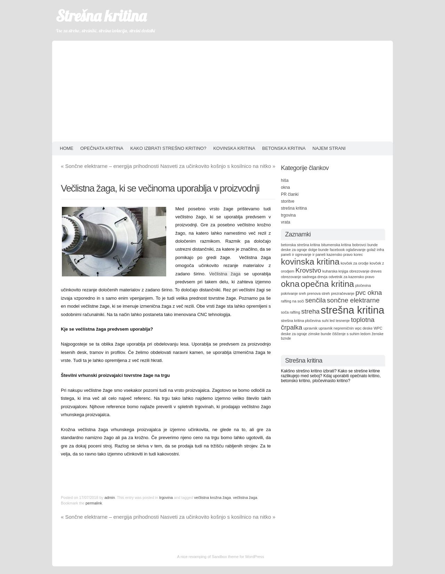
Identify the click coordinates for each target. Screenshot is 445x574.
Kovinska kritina (234, 148)
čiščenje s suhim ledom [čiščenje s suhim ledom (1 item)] (351, 334)
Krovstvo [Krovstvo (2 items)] (308, 270)
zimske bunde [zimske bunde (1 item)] (319, 334)
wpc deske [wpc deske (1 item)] (363, 328)
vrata (285, 222)
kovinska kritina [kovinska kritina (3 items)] (310, 261)
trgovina (166, 497)
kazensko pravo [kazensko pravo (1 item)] (340, 254)
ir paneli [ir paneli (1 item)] (319, 254)
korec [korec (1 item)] (358, 254)
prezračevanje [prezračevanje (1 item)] (342, 293)
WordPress (254, 557)
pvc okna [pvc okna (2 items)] (368, 292)
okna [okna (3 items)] (290, 284)
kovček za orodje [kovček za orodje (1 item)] (355, 263)
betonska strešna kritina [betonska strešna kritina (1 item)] (300, 245)
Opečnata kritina (101, 148)
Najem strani (329, 148)
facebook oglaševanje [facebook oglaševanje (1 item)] (348, 250)
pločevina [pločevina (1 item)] (363, 285)
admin (109, 497)
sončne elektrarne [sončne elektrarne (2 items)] (353, 300)
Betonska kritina (284, 148)
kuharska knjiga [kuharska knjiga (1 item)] (335, 271)
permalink (94, 503)
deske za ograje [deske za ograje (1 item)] (294, 250)
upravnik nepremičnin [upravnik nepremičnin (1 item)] (336, 328)
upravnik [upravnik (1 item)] (310, 328)
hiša (285, 180)
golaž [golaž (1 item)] (371, 250)
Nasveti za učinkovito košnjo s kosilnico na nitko (217, 166)
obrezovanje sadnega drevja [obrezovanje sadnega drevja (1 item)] (304, 277)
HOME (66, 148)
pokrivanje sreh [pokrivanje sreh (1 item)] (293, 293)
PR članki (290, 194)
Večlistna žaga (225, 273)
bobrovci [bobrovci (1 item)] (359, 245)
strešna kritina (294, 208)
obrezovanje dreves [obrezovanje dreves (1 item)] (365, 271)
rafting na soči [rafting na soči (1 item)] (292, 301)
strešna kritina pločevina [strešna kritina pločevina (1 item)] (301, 320)
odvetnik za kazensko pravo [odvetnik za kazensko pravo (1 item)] (351, 277)
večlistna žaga (245, 497)
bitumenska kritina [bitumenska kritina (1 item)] (336, 245)
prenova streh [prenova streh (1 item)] (318, 293)
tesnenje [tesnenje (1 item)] (343, 320)
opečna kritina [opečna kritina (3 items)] (327, 284)
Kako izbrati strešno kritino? (168, 148)
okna (285, 187)
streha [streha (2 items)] (310, 311)
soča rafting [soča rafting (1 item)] (290, 312)
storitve (287, 201)
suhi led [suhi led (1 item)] (328, 320)
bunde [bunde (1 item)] (372, 245)
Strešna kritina (101, 15)
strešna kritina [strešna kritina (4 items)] (353, 310)
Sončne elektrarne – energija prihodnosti (110, 166)
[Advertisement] (222, 89)
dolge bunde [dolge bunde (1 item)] (318, 250)
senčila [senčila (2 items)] (315, 300)
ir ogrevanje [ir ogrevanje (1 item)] (302, 254)
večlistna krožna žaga (212, 497)
